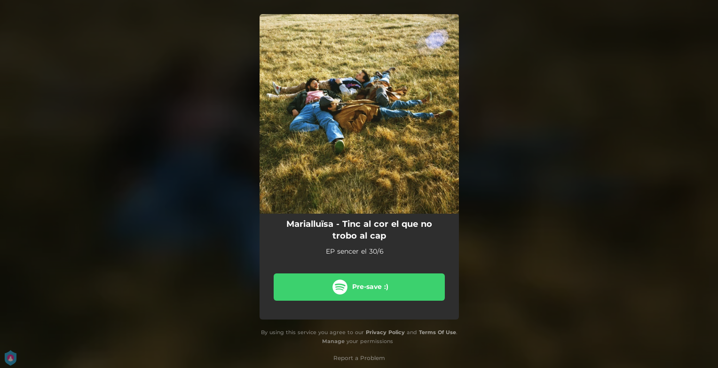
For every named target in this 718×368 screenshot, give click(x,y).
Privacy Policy (385, 332)
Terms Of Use (437, 332)
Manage (333, 341)
